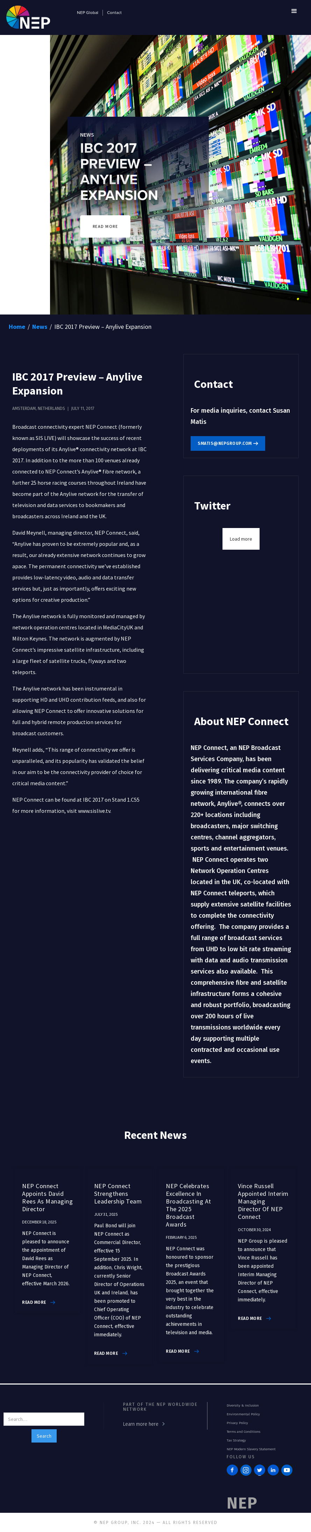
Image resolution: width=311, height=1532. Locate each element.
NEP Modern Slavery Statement (251, 1449)
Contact (114, 13)
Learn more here (140, 1424)
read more (34, 1302)
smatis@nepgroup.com (225, 443)
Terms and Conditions (243, 1432)
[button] (294, 11)
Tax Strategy (236, 1440)
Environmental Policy (243, 1414)
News (39, 327)
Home (17, 327)
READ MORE (105, 226)
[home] (28, 16)
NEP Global (87, 13)
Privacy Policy (237, 1423)
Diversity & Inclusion (243, 1405)
